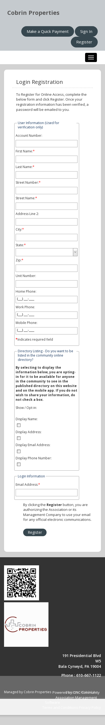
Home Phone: (26, 291)
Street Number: (27, 182)
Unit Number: (26, 276)
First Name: (24, 151)
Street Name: (25, 198)
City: (19, 229)
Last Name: (24, 167)
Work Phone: (25, 307)
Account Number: (29, 136)
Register (84, 42)
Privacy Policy (90, 707)
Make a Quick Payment (48, 31)
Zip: (19, 260)
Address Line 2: (27, 214)
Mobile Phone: (26, 323)
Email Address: (27, 485)
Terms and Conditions (60, 707)
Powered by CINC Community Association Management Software (72, 697)
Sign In (86, 31)
